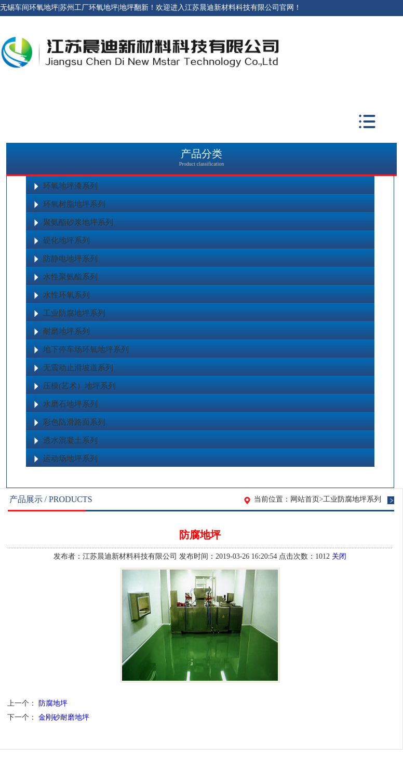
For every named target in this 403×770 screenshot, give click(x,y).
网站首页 (304, 499)
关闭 (339, 556)
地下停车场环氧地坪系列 (86, 349)
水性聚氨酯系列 (70, 277)
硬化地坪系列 (66, 240)
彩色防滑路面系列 (74, 422)
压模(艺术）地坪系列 (79, 386)
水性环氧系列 (66, 295)
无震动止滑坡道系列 (78, 367)
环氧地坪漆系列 (70, 186)
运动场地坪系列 (70, 458)
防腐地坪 (53, 703)
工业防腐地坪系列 (74, 313)
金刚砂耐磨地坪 (63, 717)
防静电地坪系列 (70, 258)
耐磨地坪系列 (66, 331)
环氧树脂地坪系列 (74, 204)
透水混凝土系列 (70, 440)
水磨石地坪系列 (70, 404)
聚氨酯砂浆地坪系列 (78, 222)
